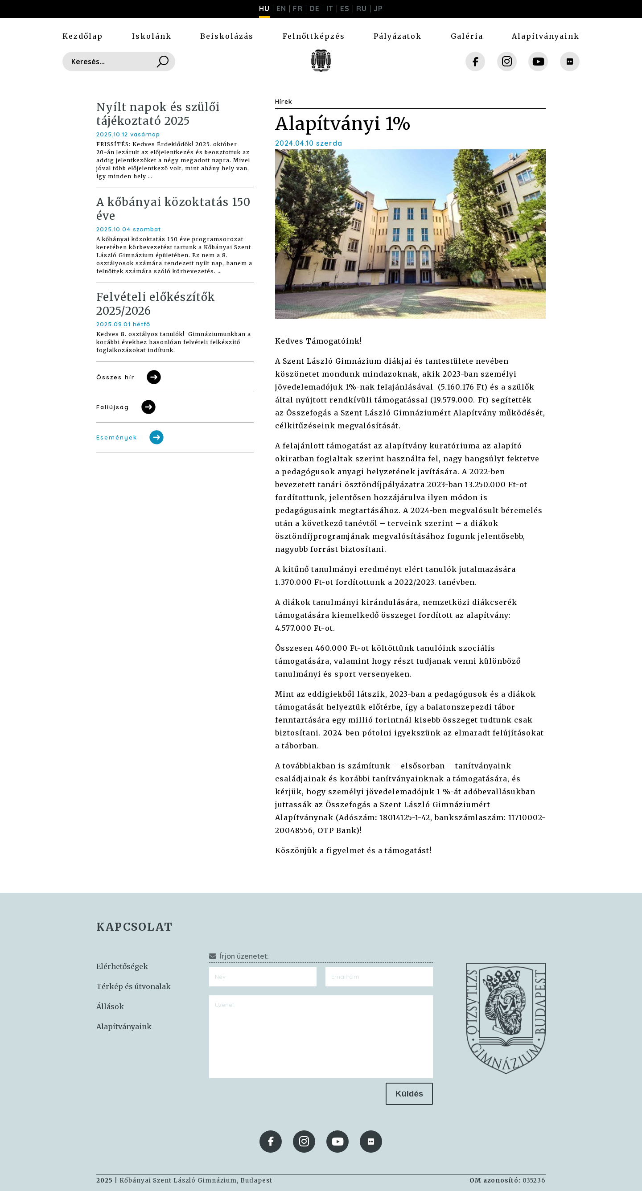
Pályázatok (398, 36)
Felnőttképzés (314, 36)
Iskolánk (152, 36)
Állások (110, 1006)
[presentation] (277, 1100)
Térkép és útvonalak (133, 986)
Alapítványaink (546, 36)
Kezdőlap (82, 36)
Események (130, 437)
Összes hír (129, 377)
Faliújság (126, 407)
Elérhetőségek (122, 966)
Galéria (467, 36)
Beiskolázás (227, 36)
